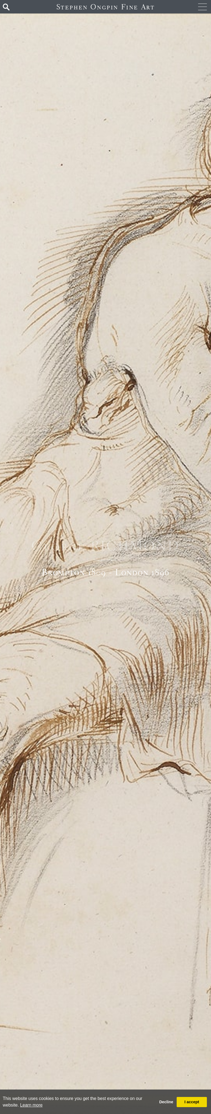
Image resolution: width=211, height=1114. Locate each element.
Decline (166, 1102)
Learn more (31, 1105)
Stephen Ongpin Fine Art (105, 6)
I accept (191, 1102)
